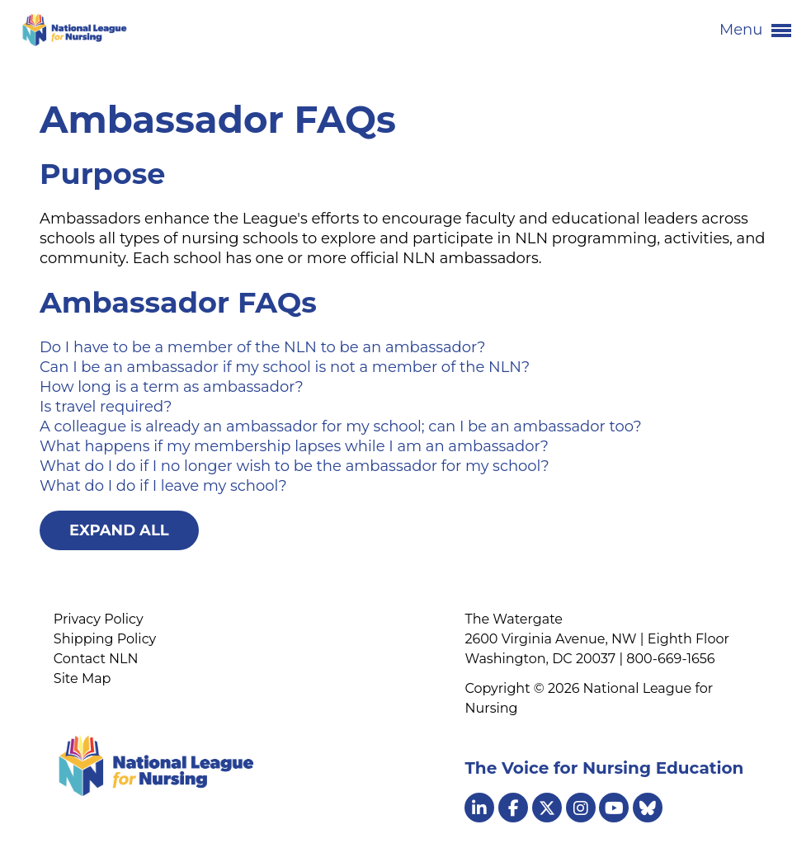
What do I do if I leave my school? (163, 486)
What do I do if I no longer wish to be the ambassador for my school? (294, 466)
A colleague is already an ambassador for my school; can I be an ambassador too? (341, 426)
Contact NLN (96, 659)
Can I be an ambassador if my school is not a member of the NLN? (285, 367)
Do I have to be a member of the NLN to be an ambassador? (263, 347)
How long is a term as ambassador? (172, 387)
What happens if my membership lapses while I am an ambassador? (294, 446)
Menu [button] (755, 30)
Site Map (82, 678)
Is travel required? (106, 407)
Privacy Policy (99, 619)
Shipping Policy (105, 639)
